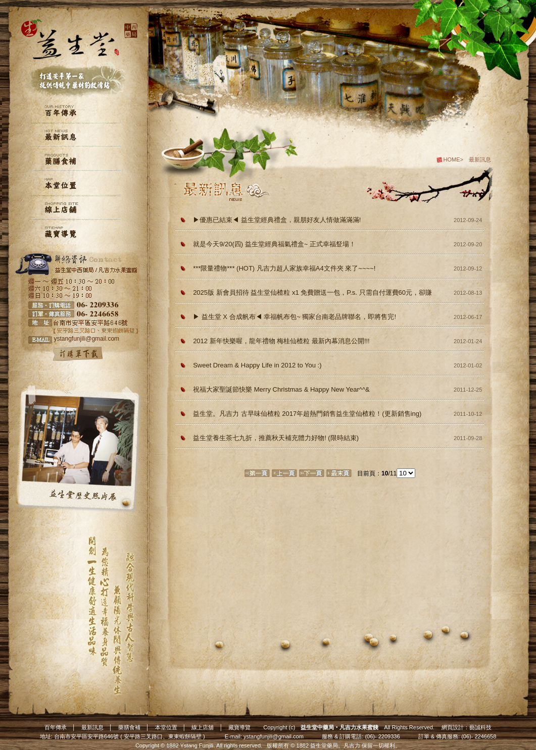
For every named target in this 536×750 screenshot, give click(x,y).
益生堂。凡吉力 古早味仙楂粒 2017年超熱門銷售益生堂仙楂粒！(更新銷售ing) (307, 413)
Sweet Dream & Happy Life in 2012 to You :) (257, 365)
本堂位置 (166, 727)
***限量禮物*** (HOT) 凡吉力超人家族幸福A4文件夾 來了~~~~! (284, 268)
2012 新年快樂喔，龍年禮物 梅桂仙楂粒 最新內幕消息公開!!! (281, 341)
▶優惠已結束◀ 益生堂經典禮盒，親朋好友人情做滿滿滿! (277, 220)
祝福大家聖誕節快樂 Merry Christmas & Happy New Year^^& (281, 389)
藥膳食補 (129, 727)
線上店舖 (202, 727)
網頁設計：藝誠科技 (467, 727)
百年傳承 (55, 727)
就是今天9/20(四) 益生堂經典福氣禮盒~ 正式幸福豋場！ (274, 244)
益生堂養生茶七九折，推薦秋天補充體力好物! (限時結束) (276, 438)
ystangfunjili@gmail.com (273, 736)
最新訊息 (92, 727)
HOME (452, 159)
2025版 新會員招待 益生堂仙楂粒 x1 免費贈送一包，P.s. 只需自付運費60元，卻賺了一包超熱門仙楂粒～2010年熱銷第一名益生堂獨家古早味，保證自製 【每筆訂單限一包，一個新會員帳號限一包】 (312, 294)
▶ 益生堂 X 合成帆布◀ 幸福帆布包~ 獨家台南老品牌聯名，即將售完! (294, 316)
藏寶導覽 (239, 727)
